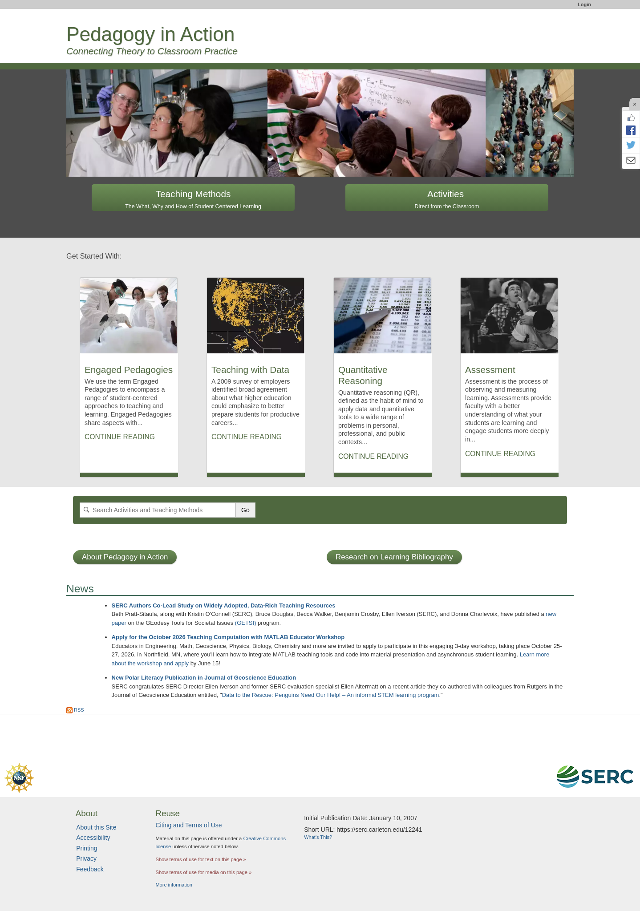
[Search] (157, 510)
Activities (447, 199)
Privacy (86, 858)
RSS (75, 710)
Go (245, 510)
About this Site (96, 827)
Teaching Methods (193, 199)
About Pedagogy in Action (125, 557)
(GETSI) (245, 622)
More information (173, 884)
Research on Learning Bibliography (394, 557)
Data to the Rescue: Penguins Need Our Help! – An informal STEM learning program (330, 695)
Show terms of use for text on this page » (200, 859)
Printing (86, 848)
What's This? (318, 837)
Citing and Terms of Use (188, 825)
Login (584, 4)
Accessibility (93, 837)
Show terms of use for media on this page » (203, 872)
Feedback (89, 869)
